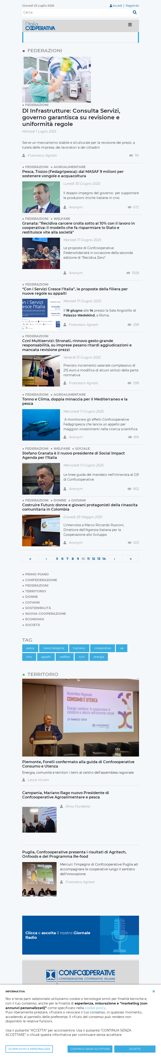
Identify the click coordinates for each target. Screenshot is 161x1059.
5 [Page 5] (57, 559)
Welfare (62, 219)
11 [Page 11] (88, 559)
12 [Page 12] (93, 559)
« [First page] (30, 559)
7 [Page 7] (67, 559)
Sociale (82, 448)
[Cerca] (76, 12)
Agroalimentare (70, 167)
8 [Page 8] (73, 559)
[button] (153, 991)
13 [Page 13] (98, 559)
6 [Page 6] (62, 559)
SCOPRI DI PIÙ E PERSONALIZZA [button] (29, 1049)
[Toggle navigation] (130, 26)
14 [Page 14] (104, 559)
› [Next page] (114, 559)
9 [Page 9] (78, 559)
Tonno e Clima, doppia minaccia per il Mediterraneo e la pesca (75, 401)
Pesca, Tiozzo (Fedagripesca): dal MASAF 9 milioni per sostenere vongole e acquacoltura (73, 173)
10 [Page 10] (83, 559)
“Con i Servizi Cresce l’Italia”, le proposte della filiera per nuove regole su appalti (75, 291)
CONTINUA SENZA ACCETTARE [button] (90, 1049)
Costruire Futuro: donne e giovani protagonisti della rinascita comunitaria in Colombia (80, 507)
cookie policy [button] (95, 1008)
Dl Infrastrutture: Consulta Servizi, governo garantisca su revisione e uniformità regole (71, 117)
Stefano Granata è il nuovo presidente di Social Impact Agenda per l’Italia (73, 455)
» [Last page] (131, 559)
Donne (60, 500)
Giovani (78, 500)
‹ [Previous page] (46, 559)
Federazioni (37, 105)
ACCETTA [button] (135, 1049)
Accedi (117, 5)
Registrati (132, 5)
